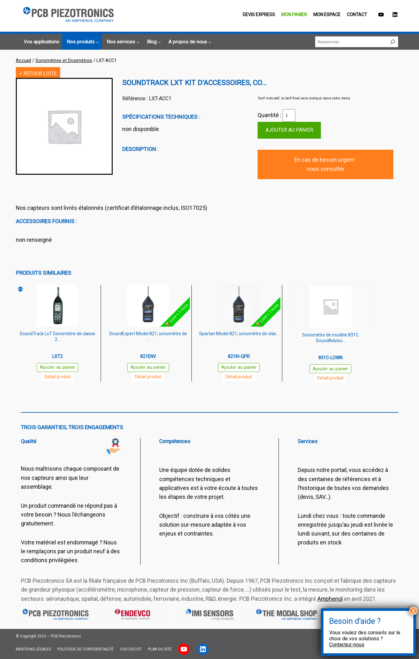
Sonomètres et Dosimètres (63, 60)
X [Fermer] (413, 611)
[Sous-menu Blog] (153, 42)
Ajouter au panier (289, 130)
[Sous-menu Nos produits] (82, 42)
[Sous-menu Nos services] (122, 42)
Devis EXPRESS (259, 14)
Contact (357, 14)
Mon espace (327, 14)
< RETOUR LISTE (38, 74)
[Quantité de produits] (289, 115)
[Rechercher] (392, 41)
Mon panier (294, 14)
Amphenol (330, 599)
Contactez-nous (346, 645)
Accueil (23, 60)
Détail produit (57, 376)
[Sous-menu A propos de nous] (188, 42)
